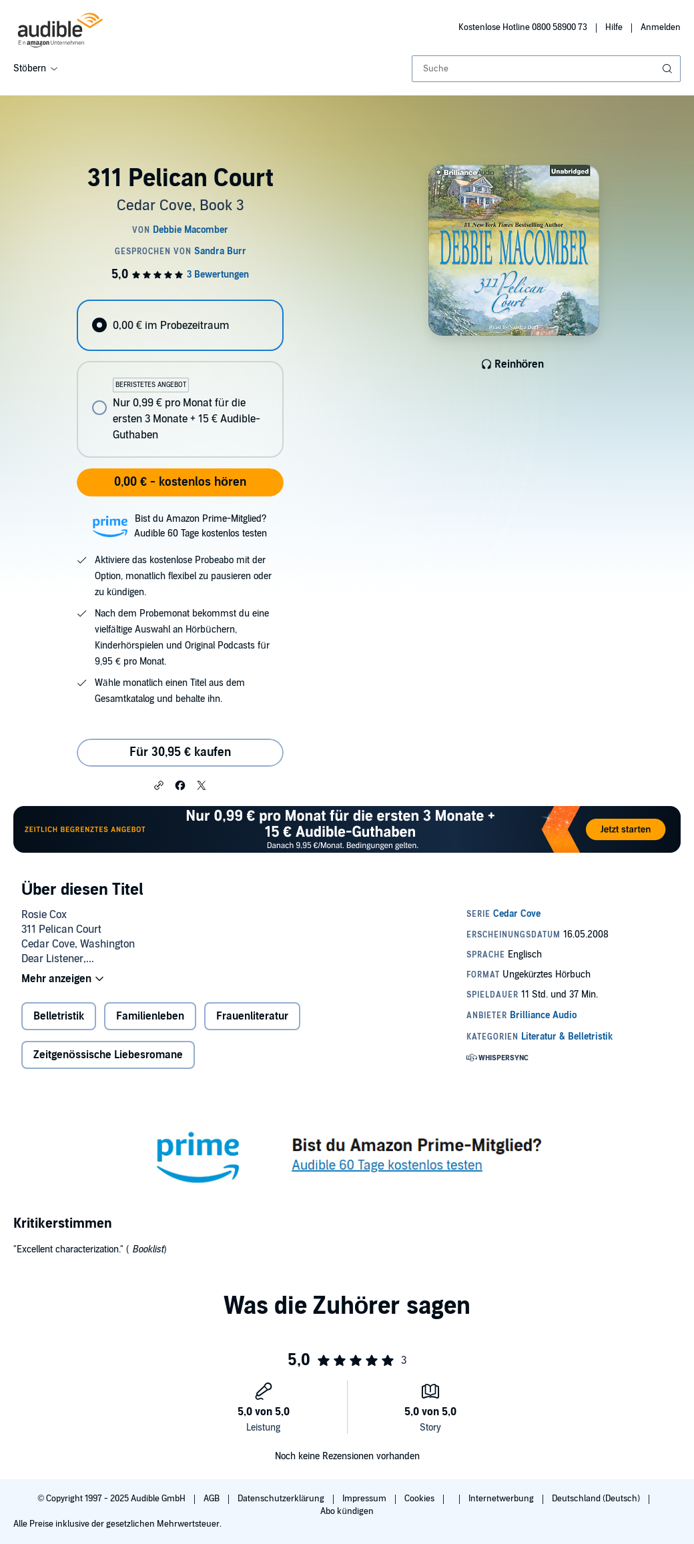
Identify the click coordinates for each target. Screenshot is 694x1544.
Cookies (420, 1498)
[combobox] (546, 68)
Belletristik (58, 1016)
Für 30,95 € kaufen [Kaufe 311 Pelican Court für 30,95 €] (180, 752)
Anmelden (661, 27)
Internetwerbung (502, 1498)
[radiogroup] (180, 379)
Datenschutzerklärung (282, 1498)
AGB (213, 1498)
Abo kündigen (346, 1511)
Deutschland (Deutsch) (597, 1498)
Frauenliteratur (252, 1016)
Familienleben (150, 1016)
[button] (158, 785)
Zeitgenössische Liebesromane (108, 1055)
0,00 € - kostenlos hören (180, 482)
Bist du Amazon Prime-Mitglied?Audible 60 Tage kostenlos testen (200, 526)
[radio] (180, 325)
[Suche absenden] (669, 68)
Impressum (365, 1498)
